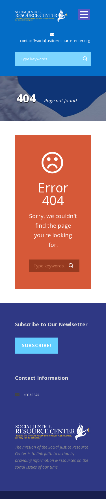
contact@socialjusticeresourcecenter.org (55, 40)
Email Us (31, 394)
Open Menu (84, 14)
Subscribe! (36, 345)
